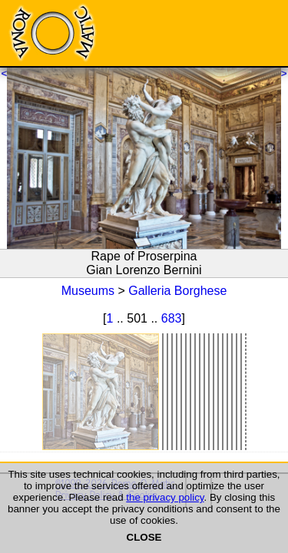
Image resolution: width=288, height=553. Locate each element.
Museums (87, 290)
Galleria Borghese (177, 290)
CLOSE (144, 537)
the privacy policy (165, 497)
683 (171, 318)
